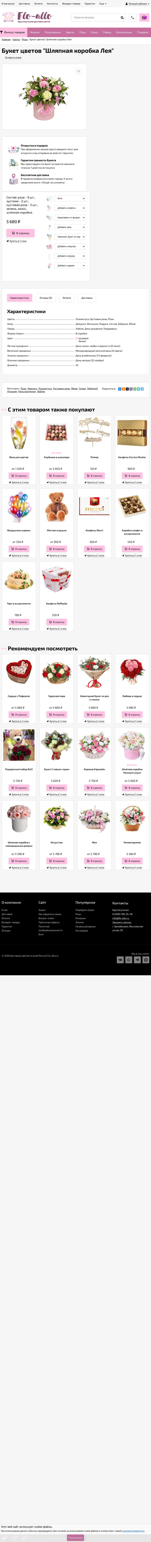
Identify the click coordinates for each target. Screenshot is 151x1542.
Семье (82, 388)
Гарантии (7, 926)
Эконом (35, 32)
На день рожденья (86, 926)
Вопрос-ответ (46, 918)
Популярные (53, 32)
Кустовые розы (61, 388)
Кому (94, 32)
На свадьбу (82, 930)
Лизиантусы (45, 388)
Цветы (70, 32)
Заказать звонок (121, 922)
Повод (107, 32)
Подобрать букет (85, 909)
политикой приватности (133, 1531)
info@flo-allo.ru (120, 918)
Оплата (6, 918)
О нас (5, 909)
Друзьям (12, 391)
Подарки (142, 32)
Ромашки (81, 918)
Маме (74, 388)
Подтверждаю (75, 1538)
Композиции (124, 32)
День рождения (27, 391)
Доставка (7, 914)
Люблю (41, 391)
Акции (42, 909)
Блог (41, 934)
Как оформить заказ (50, 914)
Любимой (92, 388)
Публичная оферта (49, 922)
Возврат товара (11, 922)
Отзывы (6, 930)
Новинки (32, 388)
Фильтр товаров (12, 32)
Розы (82, 32)
